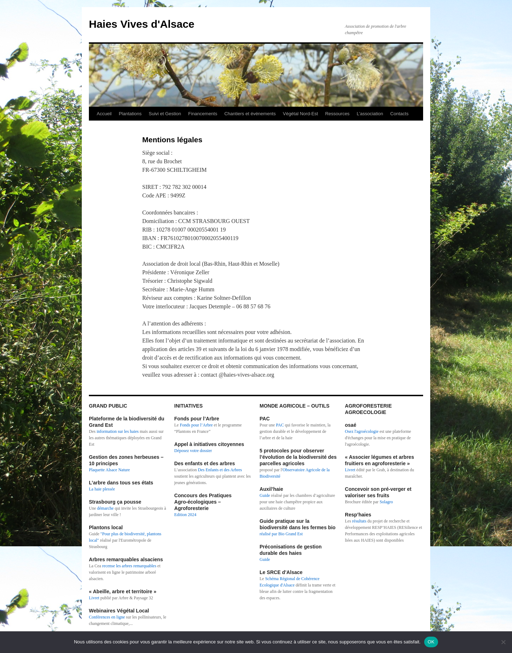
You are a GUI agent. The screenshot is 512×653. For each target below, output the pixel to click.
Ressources (337, 113)
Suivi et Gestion (165, 113)
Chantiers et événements (250, 113)
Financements (202, 113)
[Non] (503, 642)
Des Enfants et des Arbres (220, 469)
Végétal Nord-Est (300, 113)
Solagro (386, 501)
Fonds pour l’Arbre (196, 425)
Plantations (130, 113)
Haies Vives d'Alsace (141, 24)
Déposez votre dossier (193, 450)
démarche (105, 508)
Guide (265, 495)
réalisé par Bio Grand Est (281, 533)
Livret (94, 597)
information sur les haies (118, 431)
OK (431, 641)
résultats (359, 521)
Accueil (104, 113)
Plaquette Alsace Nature (109, 469)
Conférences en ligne (107, 617)
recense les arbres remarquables (129, 565)
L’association (370, 113)
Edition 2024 (185, 514)
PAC (280, 425)
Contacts (399, 113)
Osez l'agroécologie (361, 431)
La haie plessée (102, 489)
